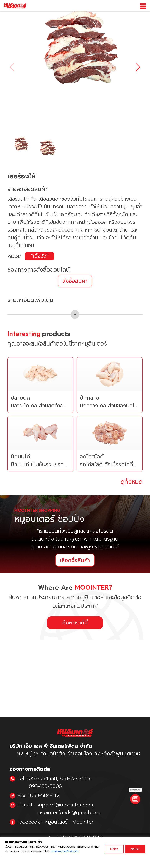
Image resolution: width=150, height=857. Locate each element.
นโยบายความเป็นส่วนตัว (65, 851)
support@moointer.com (65, 805)
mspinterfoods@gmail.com (68, 812)
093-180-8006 (45, 786)
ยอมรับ (135, 849)
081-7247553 (75, 778)
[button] (138, 67)
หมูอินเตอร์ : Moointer (69, 822)
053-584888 (43, 778)
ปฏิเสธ (114, 849)
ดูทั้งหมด (132, 482)
